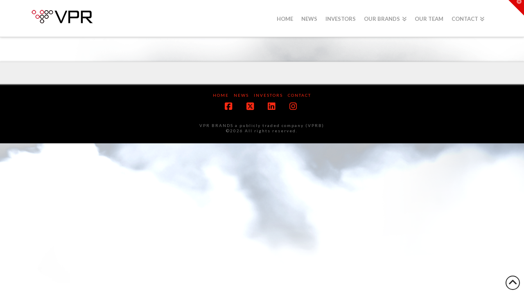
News (241, 95)
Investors (268, 95)
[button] (516, 8)
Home (221, 95)
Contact (299, 95)
